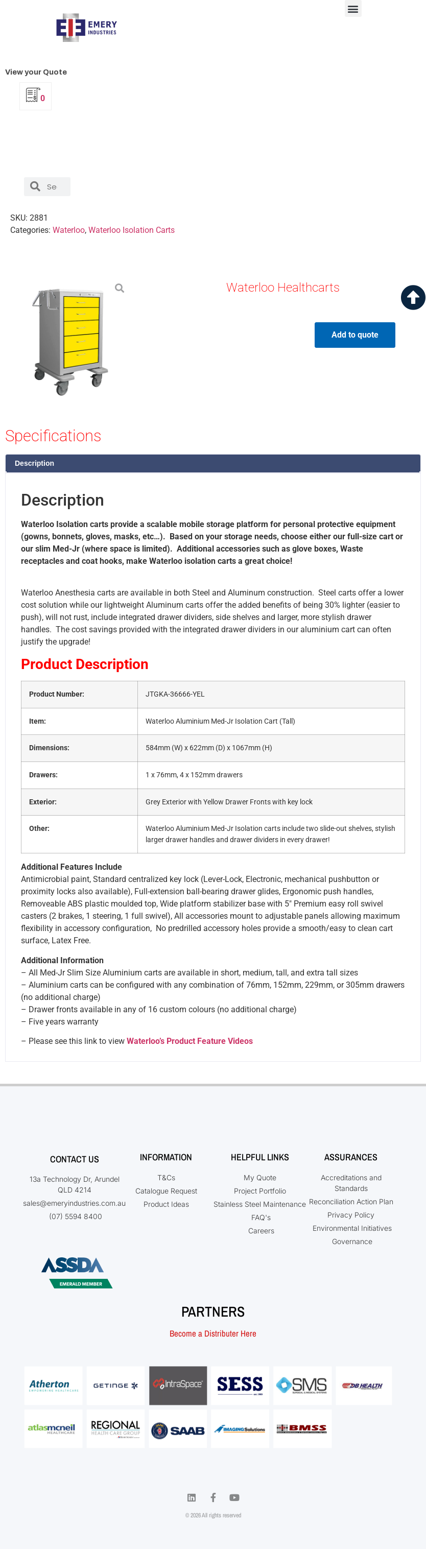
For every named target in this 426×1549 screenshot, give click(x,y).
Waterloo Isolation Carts (131, 230)
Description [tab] (34, 463)
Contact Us (74, 1159)
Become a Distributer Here (213, 1333)
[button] (353, 8)
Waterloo (69, 230)
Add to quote (355, 335)
